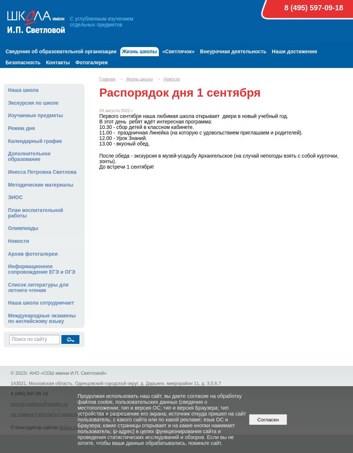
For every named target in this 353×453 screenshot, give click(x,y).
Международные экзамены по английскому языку (42, 318)
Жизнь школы (139, 51)
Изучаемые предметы (35, 115)
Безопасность (23, 62)
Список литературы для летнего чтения (38, 287)
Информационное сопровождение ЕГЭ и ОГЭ (41, 269)
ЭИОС (15, 197)
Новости (18, 241)
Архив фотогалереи (33, 254)
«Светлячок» (179, 51)
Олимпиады (23, 228)
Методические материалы (40, 185)
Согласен (268, 420)
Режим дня (21, 128)
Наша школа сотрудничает (41, 303)
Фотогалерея (91, 62)
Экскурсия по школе (33, 103)
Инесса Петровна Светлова (42, 172)
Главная (107, 79)
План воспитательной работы (35, 213)
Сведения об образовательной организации (61, 51)
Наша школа (23, 90)
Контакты (58, 62)
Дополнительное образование (29, 156)
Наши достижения (294, 51)
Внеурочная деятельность (233, 51)
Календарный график (35, 141)
